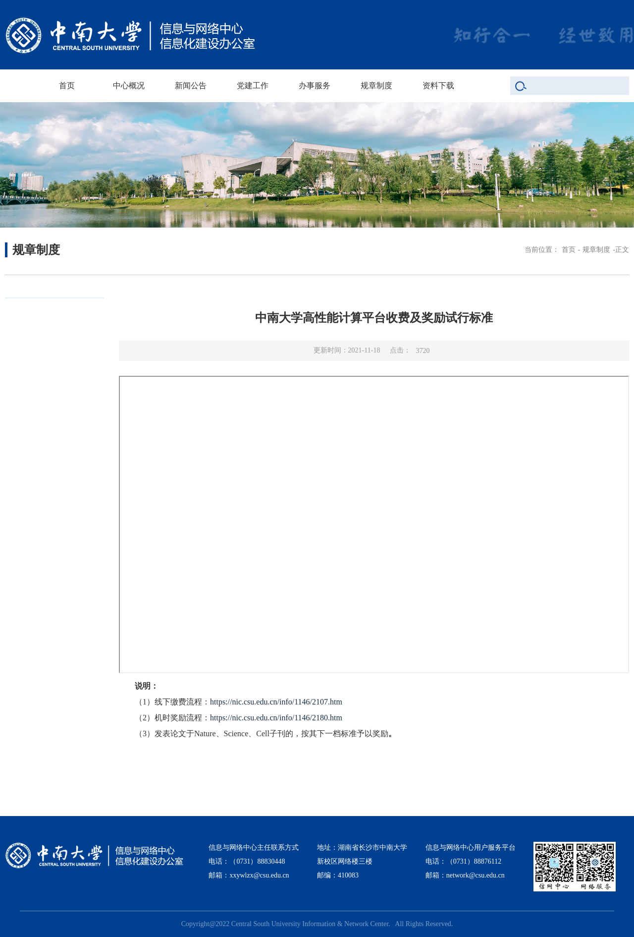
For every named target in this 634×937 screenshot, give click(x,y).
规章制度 (376, 85)
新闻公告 (191, 85)
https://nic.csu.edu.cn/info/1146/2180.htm (276, 717)
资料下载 (438, 85)
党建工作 (252, 85)
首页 (67, 85)
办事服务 (314, 85)
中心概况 (129, 85)
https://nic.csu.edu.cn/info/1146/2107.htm (276, 702)
